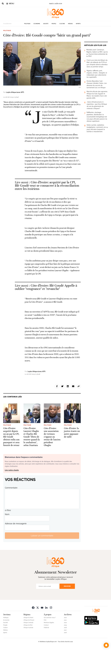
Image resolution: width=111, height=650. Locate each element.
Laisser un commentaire (42, 535)
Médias (70, 23)
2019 (65, 625)
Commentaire (11, 488)
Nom (7, 514)
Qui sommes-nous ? (50, 617)
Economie (37, 23)
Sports (78, 23)
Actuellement (7, 23)
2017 (65, 630)
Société (45, 23)
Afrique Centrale (28, 622)
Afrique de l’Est (28, 625)
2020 (65, 622)
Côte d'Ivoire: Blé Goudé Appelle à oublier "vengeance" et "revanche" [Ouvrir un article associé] (46, 287)
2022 (65, 617)
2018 (65, 627)
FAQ (45, 620)
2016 (65, 632)
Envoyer (67, 586)
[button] (106, 645)
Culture (62, 23)
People (54, 23)
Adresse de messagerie (16, 523)
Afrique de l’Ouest (29, 620)
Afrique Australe (28, 627)
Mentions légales (49, 622)
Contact (46, 625)
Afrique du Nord (28, 617)
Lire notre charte (12, 470)
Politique (27, 23)
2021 (65, 620)
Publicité (46, 627)
